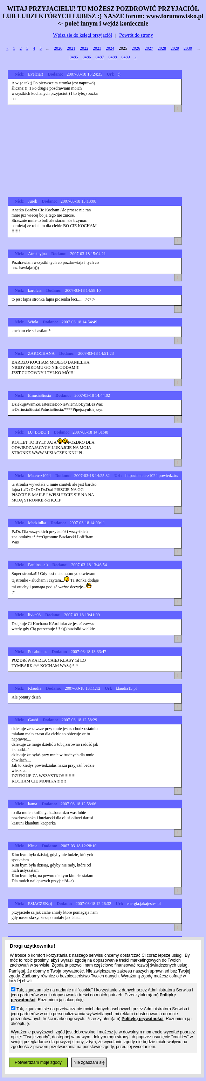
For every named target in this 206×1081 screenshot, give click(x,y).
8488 (113, 57)
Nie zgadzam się (89, 1062)
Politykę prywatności (142, 1018)
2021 (71, 48)
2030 (188, 48)
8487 (100, 57)
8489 (126, 57)
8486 (87, 57)
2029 (175, 48)
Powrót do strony (136, 35)
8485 (74, 57)
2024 (110, 48)
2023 (97, 48)
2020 (58, 48)
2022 (84, 48)
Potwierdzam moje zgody (38, 1062)
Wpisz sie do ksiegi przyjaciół (82, 35)
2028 (162, 48)
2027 (149, 48)
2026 (136, 48)
